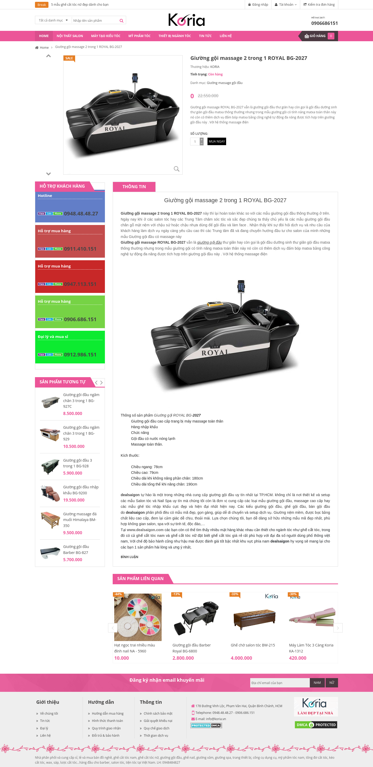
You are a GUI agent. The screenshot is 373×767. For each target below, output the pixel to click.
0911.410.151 (80, 248)
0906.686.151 (80, 319)
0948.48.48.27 (81, 213)
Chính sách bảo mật (156, 713)
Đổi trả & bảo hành (103, 735)
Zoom (177, 169)
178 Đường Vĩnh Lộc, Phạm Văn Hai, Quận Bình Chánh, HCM (239, 706)
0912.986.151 (80, 354)
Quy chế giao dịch (154, 728)
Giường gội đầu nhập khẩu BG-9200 (81, 489)
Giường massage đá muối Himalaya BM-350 (80, 519)
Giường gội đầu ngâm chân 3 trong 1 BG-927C (81, 400)
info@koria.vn (216, 719)
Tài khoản (286, 4)
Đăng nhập (260, 4)
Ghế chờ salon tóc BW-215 (253, 645)
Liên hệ (43, 735)
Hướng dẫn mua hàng (106, 713)
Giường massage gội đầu (225, 83)
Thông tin (134, 186)
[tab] (134, 187)
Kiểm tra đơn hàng (321, 4)
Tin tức (43, 721)
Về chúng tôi (47, 713)
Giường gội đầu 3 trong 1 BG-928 (77, 463)
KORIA (214, 67)
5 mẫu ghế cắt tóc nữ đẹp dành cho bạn (80, 4)
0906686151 (324, 23)
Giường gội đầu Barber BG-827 (76, 549)
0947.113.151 (80, 283)
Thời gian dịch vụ (154, 735)
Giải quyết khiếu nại (156, 721)
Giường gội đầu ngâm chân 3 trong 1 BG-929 (81, 433)
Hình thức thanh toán (105, 721)
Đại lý (42, 728)
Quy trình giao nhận (104, 728)
